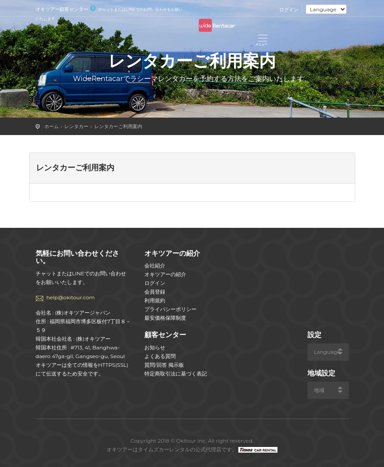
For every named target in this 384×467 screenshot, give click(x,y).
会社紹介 (154, 265)
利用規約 (154, 300)
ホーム (51, 126)
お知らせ (154, 347)
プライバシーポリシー (170, 309)
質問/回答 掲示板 (164, 365)
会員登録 (154, 291)
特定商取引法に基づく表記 (175, 373)
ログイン (288, 10)
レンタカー (76, 126)
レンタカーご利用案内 (118, 126)
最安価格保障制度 (165, 318)
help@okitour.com (71, 297)
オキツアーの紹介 (165, 274)
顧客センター (165, 335)
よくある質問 (160, 356)
